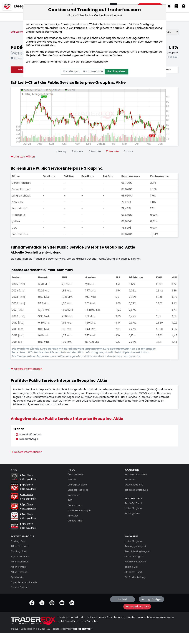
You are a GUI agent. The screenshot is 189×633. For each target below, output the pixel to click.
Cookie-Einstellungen (65, 55)
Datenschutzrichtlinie (94, 61)
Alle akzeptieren (116, 71)
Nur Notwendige (93, 71)
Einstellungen (71, 71)
